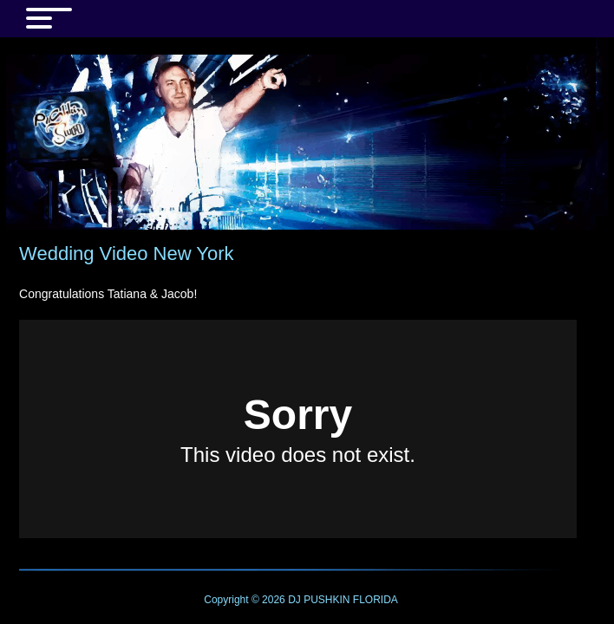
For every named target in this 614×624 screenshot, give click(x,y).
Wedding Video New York (126, 253)
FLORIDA (375, 600)
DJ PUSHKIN (317, 600)
